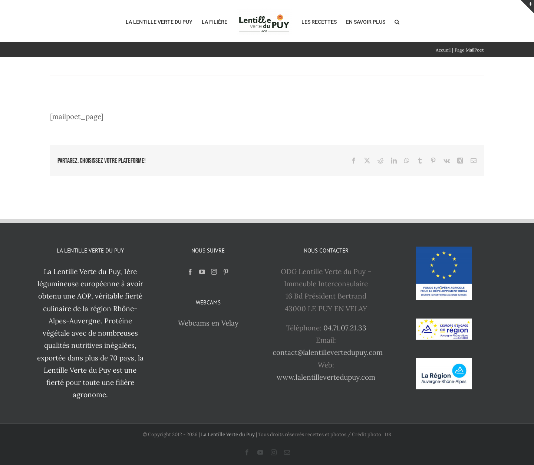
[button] (397, 21)
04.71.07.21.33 (344, 327)
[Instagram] (214, 272)
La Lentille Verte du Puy (228, 434)
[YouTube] (202, 272)
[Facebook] (190, 272)
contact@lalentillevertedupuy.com (328, 352)
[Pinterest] (226, 272)
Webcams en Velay (208, 323)
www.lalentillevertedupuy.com (326, 377)
